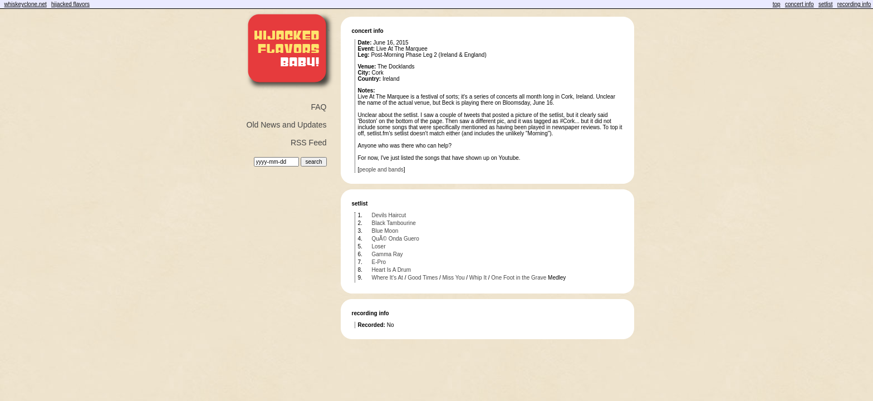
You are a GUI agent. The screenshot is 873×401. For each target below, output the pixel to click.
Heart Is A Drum (391, 270)
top (777, 4)
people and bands (381, 170)
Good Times (423, 278)
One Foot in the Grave (518, 278)
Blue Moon (385, 231)
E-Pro (379, 262)
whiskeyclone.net (25, 4)
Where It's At (387, 278)
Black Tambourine (394, 223)
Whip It (478, 278)
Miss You (453, 278)
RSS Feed (309, 142)
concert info (799, 4)
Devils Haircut (389, 215)
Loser (379, 246)
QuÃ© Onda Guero (395, 239)
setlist (825, 4)
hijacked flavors (70, 4)
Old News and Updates (287, 124)
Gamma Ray (387, 254)
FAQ (318, 106)
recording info (854, 4)
